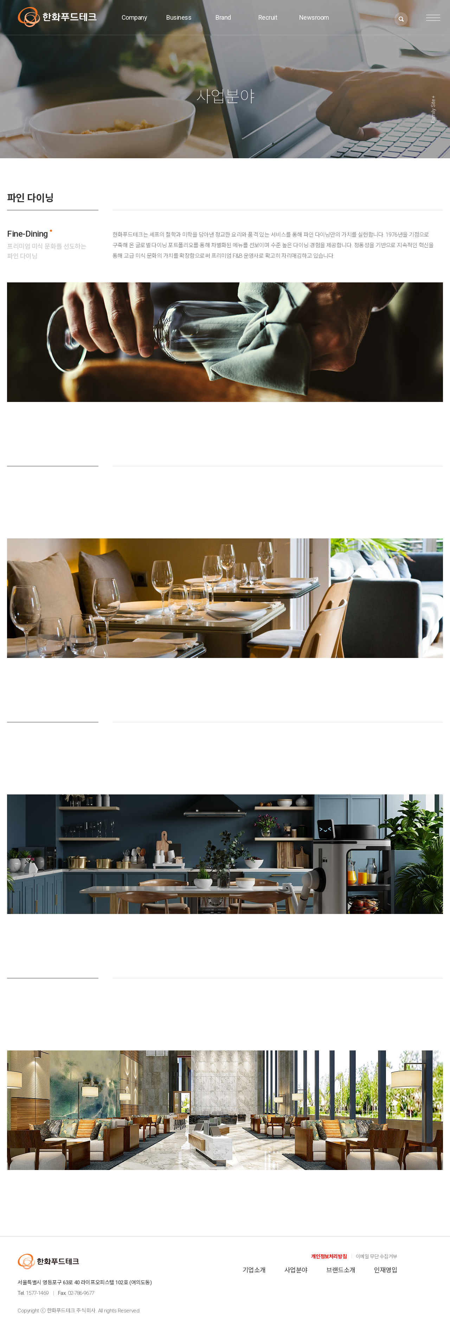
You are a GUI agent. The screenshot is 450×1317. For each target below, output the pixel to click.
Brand (223, 18)
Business (178, 18)
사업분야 (296, 1270)
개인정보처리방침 (329, 1256)
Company (134, 18)
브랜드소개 (340, 1270)
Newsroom (314, 18)
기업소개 (254, 1270)
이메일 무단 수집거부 (376, 1256)
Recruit (267, 18)
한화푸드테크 (57, 17)
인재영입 (385, 1270)
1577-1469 (37, 1293)
